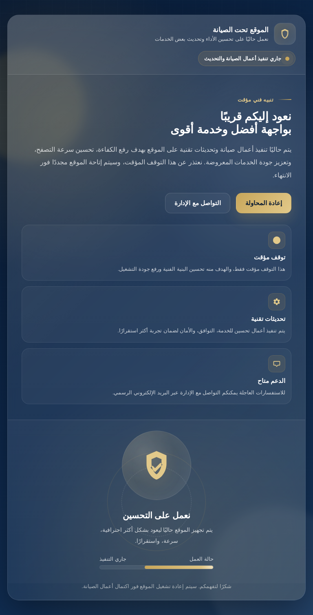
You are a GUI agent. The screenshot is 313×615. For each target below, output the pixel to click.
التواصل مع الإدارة (197, 202)
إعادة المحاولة (263, 202)
